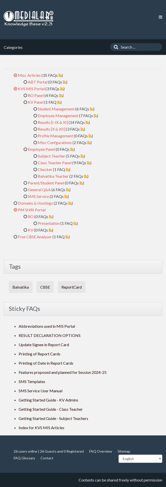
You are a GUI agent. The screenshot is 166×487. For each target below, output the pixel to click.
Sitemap (124, 451)
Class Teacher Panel (55, 162)
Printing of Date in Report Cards (46, 363)
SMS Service (38, 196)
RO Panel (36, 95)
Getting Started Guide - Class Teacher (51, 409)
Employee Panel (41, 149)
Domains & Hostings (35, 203)
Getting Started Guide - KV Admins (48, 400)
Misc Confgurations (55, 142)
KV (30, 230)
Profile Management (55, 135)
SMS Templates (32, 381)
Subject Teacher (51, 156)
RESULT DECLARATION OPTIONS (50, 335)
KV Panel (35, 102)
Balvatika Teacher (53, 176)
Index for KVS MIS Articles (41, 427)
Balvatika (20, 287)
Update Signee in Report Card (44, 344)
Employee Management (58, 115)
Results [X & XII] (51, 129)
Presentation (49, 223)
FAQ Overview (100, 451)
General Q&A (39, 189)
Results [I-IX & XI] (53, 122)
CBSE (45, 287)
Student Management (56, 108)
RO (31, 216)
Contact (47, 458)
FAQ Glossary (24, 458)
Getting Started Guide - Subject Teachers (53, 418)
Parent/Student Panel (46, 182)
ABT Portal (37, 82)
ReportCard (71, 287)
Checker (45, 169)
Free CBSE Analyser (35, 236)
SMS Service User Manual (40, 390)
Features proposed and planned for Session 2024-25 (63, 372)
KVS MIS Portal (31, 88)
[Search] (115, 47)
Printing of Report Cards (39, 353)
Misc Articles (29, 75)
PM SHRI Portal (31, 209)
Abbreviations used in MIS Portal (47, 326)
